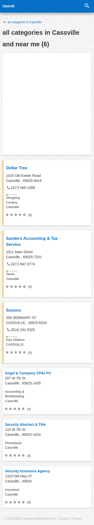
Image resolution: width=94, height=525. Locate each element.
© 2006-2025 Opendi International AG (30, 518)
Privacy (76, 518)
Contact (64, 518)
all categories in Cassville (22, 22)
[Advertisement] (47, 104)
